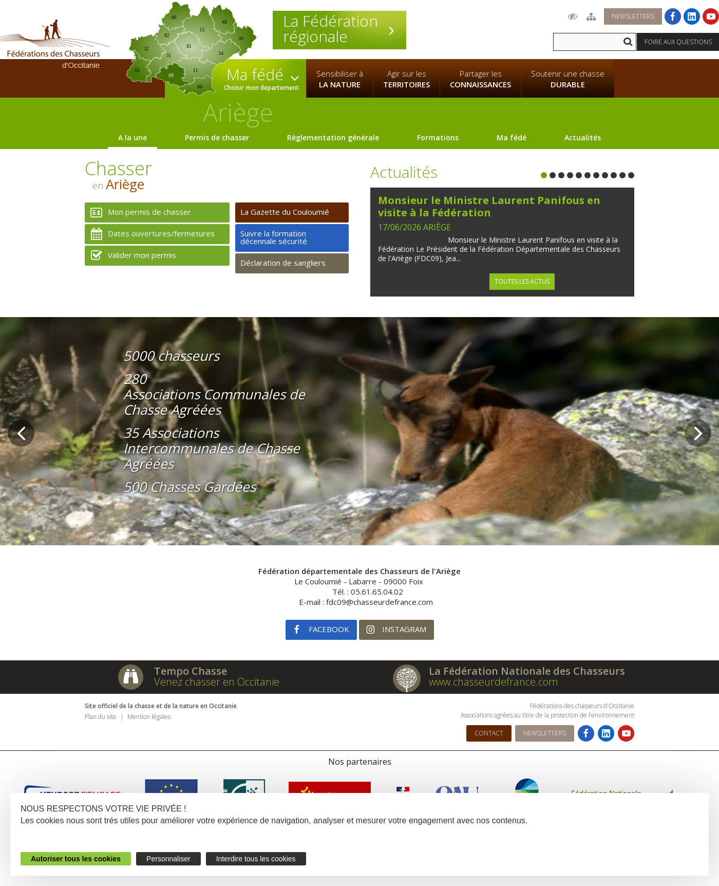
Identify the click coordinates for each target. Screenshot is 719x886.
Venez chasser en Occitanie (216, 682)
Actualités (582, 137)
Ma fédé (511, 137)
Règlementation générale (333, 137)
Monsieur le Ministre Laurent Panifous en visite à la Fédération (489, 206)
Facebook (317, 630)
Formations (438, 137)
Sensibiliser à (339, 79)
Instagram (392, 630)
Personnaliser (168, 859)
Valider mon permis (130, 256)
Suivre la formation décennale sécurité (273, 237)
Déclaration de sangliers (283, 262)
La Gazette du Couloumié (284, 212)
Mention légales (149, 716)
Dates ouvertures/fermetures (150, 234)
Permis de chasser (217, 137)
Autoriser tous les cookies (76, 859)
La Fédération (339, 29)
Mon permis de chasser (138, 212)
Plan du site (101, 716)
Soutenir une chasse (567, 79)
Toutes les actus (522, 281)
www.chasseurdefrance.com (493, 682)
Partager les (480, 79)
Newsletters (633, 16)
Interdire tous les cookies (256, 859)
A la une (132, 137)
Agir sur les (406, 79)
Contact (489, 733)
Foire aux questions (678, 42)
